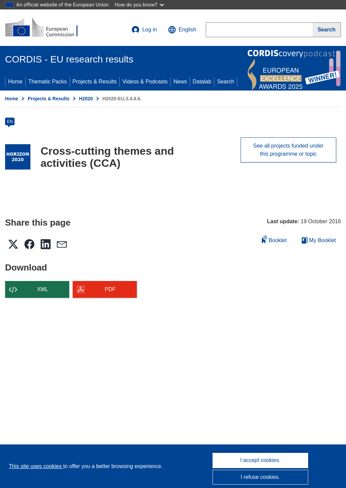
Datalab (202, 81)
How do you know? (139, 4)
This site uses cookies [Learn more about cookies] (36, 466)
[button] (182, 30)
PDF (110, 289)
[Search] (327, 29)
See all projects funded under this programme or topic (288, 150)
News (180, 81)
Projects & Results (95, 81)
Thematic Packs (47, 81)
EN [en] (10, 121)
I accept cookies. (260, 460)
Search (225, 81)
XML (42, 289)
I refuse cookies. (260, 477)
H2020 (86, 98)
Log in (144, 30)
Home (15, 81)
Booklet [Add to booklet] (274, 239)
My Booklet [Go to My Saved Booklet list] (319, 240)
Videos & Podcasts (145, 81)
